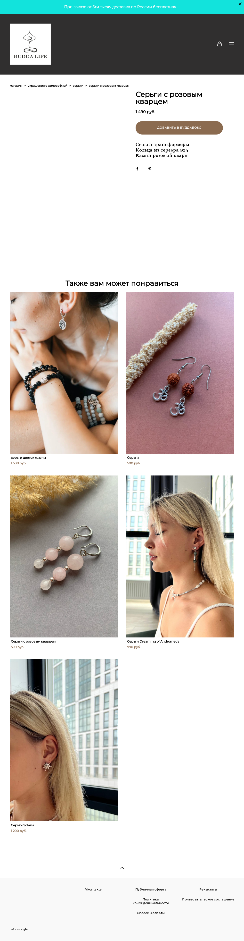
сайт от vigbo (19, 929)
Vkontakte (93, 889)
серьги (78, 85)
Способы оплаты (150, 913)
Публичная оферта (150, 889)
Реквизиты (208, 889)
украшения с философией (47, 85)
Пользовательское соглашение (208, 899)
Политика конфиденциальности (151, 901)
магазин (16, 85)
